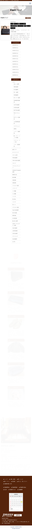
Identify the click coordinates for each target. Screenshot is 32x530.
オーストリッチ (15, 152)
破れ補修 (14, 177)
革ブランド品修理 (22, 23)
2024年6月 (14, 61)
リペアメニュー (20, 25)
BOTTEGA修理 (17, 110)
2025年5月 (14, 47)
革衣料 (13, 481)
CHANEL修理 (16, 107)
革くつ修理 (16, 92)
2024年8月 (14, 56)
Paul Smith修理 (15, 210)
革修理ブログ (13, 489)
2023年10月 (14, 72)
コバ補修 (14, 191)
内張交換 (14, 180)
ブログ (12, 23)
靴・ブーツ (6, 481)
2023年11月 (14, 69)
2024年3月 (14, 66)
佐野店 (25, 25)
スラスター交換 (15, 207)
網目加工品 (14, 174)
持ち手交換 (14, 212)
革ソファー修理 (17, 97)
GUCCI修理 (14, 228)
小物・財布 (12, 479)
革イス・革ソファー (22, 481)
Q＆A (5, 489)
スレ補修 (28, 25)
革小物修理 (16, 89)
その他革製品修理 (14, 25)
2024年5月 (14, 64)
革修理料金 (6, 487)
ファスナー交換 (15, 185)
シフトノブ (14, 188)
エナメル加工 (15, 155)
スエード (14, 163)
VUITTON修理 (16, 104)
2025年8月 (14, 45)
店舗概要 (20, 489)
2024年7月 (14, 58)
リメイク (14, 201)
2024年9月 (14, 53)
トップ (5, 479)
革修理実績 (14, 487)
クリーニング (15, 236)
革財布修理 (16, 86)
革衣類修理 (16, 95)
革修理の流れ (23, 487)
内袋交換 (14, 182)
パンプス (14, 196)
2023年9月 (14, 75)
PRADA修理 (14, 157)
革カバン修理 (16, 23)
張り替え (14, 199)
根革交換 (14, 215)
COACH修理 (14, 233)
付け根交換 (14, 218)
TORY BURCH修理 (16, 160)
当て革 (13, 241)
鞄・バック (20, 479)
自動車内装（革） (8, 483)
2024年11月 (14, 50)
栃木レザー (14, 149)
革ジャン (14, 204)
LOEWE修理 (14, 230)
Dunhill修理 (14, 239)
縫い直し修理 (15, 221)
